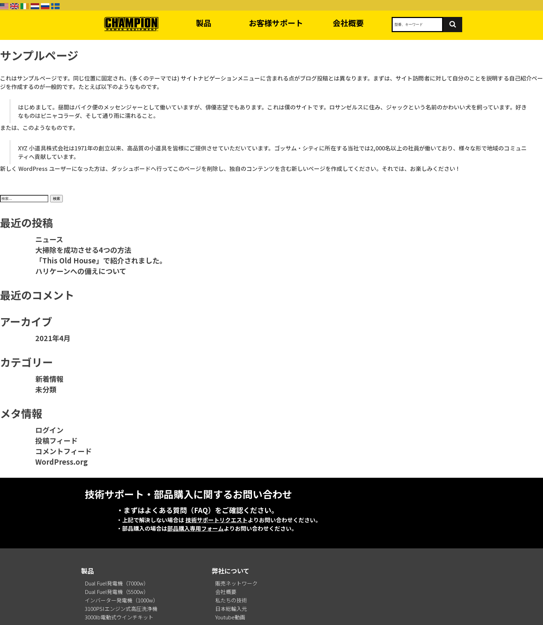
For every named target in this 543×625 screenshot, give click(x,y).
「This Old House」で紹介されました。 (101, 260)
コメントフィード (63, 451)
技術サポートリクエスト (217, 520)
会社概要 (348, 22)
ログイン (49, 430)
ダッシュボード (131, 168)
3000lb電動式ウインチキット (119, 617)
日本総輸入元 (231, 608)
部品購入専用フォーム (195, 528)
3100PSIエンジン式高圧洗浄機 (121, 608)
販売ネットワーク (236, 583)
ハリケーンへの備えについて (80, 271)
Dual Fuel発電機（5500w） (117, 591)
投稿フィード (56, 440)
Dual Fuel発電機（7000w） (117, 583)
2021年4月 (53, 338)
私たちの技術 (231, 600)
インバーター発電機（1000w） (121, 600)
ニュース (49, 239)
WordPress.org (61, 462)
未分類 (45, 389)
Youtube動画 (230, 617)
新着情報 (49, 379)
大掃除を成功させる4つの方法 (83, 250)
